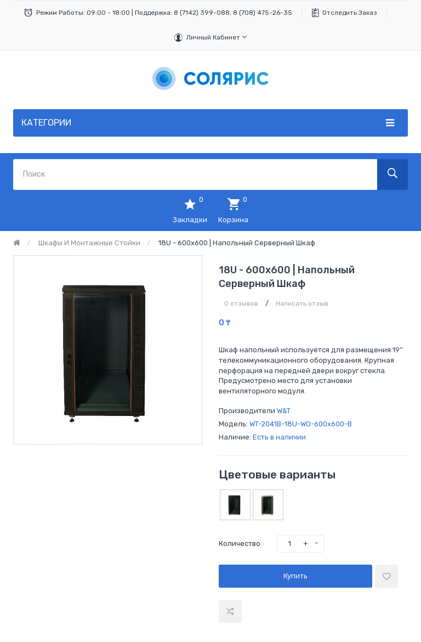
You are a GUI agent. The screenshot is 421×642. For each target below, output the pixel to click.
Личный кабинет (216, 37)
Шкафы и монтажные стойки (89, 243)
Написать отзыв (302, 303)
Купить (295, 576)
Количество (239, 543)
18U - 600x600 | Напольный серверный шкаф (236, 243)
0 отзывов (241, 303)
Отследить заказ (349, 12)
